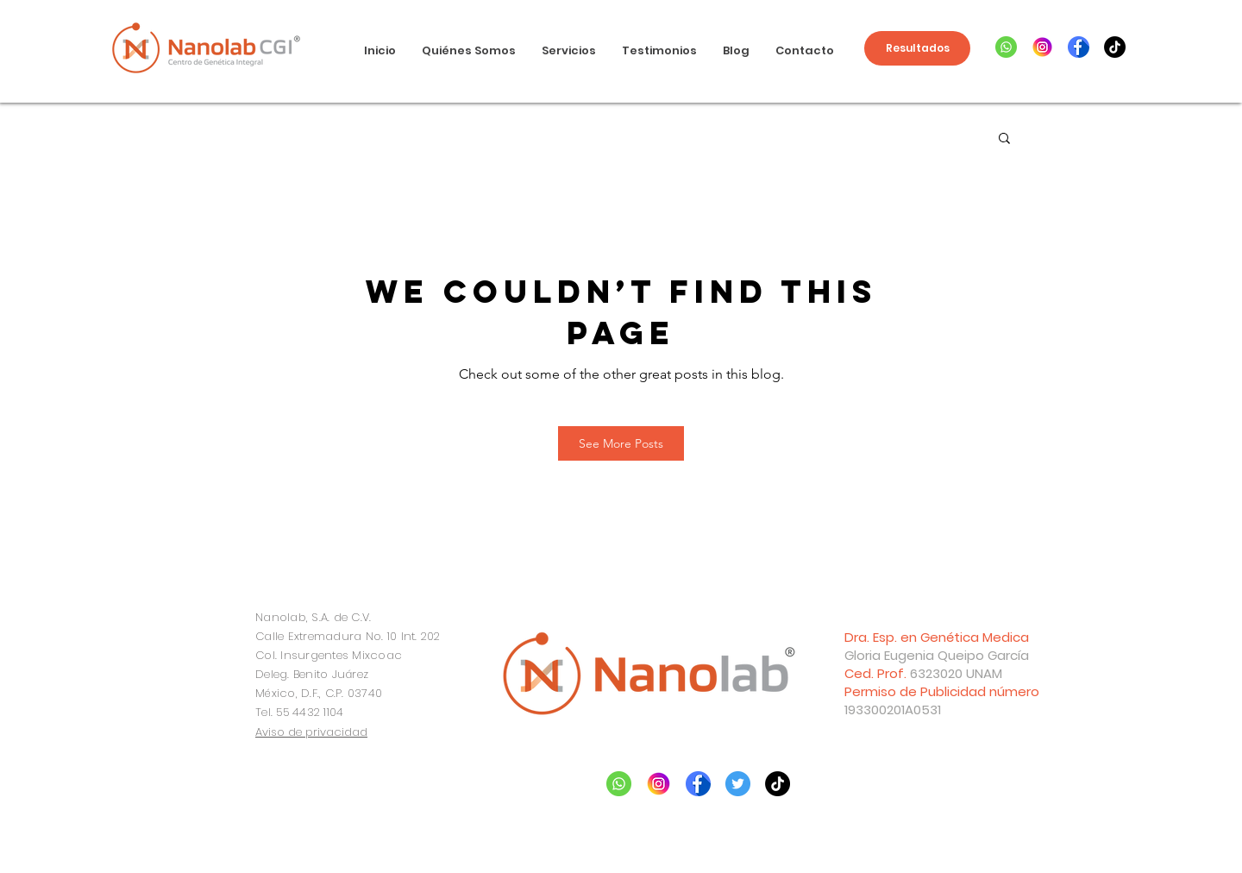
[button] (1004, 139)
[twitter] (737, 783)
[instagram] (1042, 47)
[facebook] (1078, 47)
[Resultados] (917, 48)
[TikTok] (1115, 47)
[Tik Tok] (777, 783)
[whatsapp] (1006, 47)
